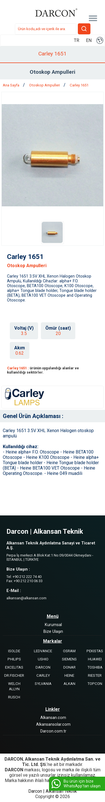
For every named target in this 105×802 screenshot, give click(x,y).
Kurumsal (53, 624)
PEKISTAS (95, 651)
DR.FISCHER (14, 675)
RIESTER (95, 675)
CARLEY (43, 675)
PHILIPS (14, 659)
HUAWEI (95, 659)
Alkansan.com (53, 717)
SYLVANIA (43, 684)
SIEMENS (69, 659)
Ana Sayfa (11, 85)
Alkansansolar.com (53, 724)
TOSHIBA (94, 667)
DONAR (69, 667)
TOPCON (94, 684)
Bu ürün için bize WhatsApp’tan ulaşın (75, 783)
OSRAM (69, 651)
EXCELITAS (14, 667)
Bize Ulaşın (53, 631)
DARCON (43, 667)
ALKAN (69, 684)
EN (89, 40)
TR (76, 40)
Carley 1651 (79, 85)
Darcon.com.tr (53, 731)
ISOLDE (14, 651)
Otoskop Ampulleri (45, 85)
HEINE (69, 675)
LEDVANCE (43, 651)
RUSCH (14, 697)
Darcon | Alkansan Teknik (52, 791)
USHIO (43, 659)
